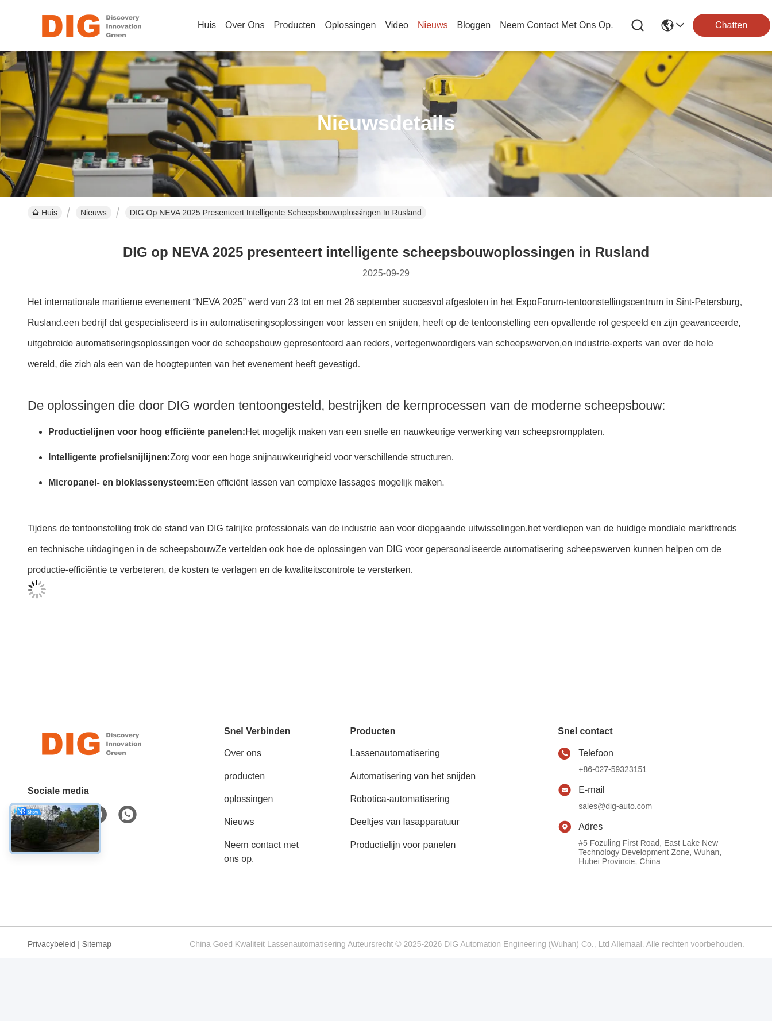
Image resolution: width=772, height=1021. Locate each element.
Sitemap (96, 944)
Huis (207, 25)
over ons (244, 25)
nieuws (432, 25)
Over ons (242, 753)
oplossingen (350, 25)
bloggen (474, 25)
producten (294, 25)
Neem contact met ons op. (261, 852)
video (396, 25)
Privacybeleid (51, 944)
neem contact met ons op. (556, 25)
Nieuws (93, 212)
